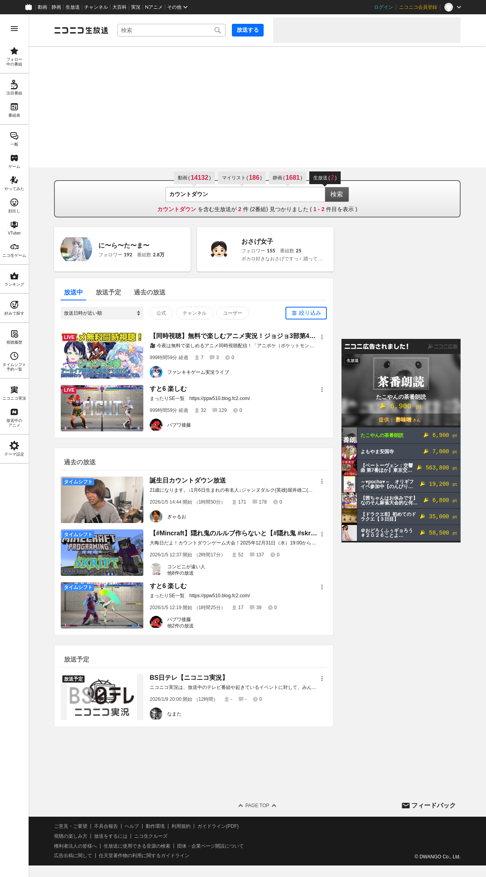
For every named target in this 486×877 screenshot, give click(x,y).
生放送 (73, 7)
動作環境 (155, 826)
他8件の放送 (180, 573)
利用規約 (181, 826)
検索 (336, 194)
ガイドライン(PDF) (218, 826)
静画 (56, 7)
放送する (248, 30)
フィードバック (433, 805)
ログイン (383, 7)
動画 (42, 7)
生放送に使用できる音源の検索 (137, 846)
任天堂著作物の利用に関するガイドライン (144, 855)
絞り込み (310, 313)
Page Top (257, 805)
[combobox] (172, 30)
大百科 (119, 7)
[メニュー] (322, 337)
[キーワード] (172, 30)
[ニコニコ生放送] (81, 30)
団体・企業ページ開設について (210, 846)
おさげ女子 (257, 241)
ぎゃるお (176, 516)
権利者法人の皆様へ (75, 846)
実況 (136, 7)
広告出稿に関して (73, 855)
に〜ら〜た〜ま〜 (123, 245)
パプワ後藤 (179, 425)
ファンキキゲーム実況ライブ (198, 372)
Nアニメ (154, 7)
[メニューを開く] (14, 29)
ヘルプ (132, 826)
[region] (14, 445)
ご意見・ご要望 (70, 826)
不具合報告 (106, 826)
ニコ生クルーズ (151, 836)
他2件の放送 (180, 626)
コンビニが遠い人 (186, 566)
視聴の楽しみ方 (70, 836)
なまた (174, 714)
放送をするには (110, 836)
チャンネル (96, 7)
